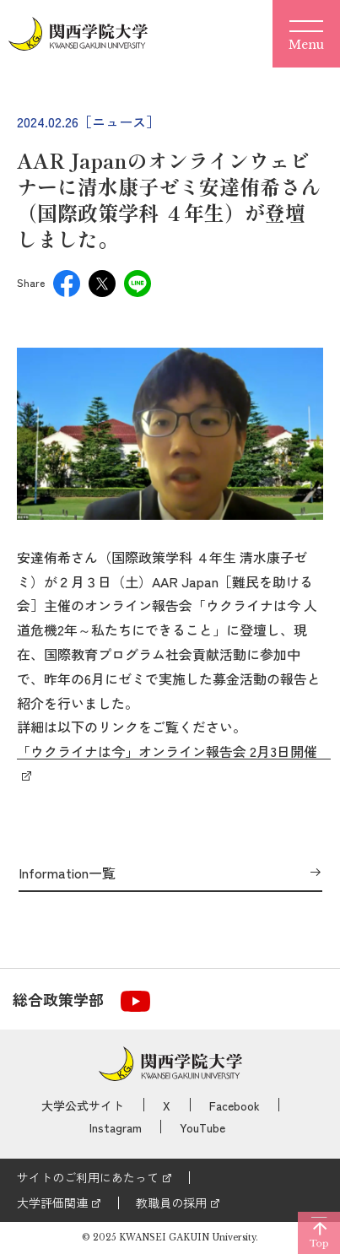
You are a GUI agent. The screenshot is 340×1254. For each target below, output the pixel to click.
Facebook (234, 1105)
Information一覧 (67, 873)
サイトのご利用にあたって (88, 1177)
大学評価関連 (52, 1202)
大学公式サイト (82, 1105)
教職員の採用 (171, 1202)
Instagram (115, 1127)
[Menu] (306, 34)
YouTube (202, 1127)
